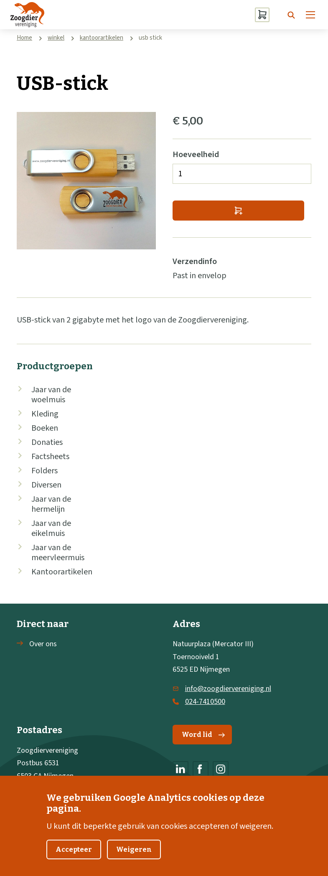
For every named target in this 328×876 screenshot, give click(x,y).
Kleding (44, 414)
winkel (56, 37)
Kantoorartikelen (61, 572)
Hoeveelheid (196, 154)
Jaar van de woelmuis (51, 395)
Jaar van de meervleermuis (57, 553)
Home (24, 37)
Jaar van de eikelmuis (51, 528)
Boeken (44, 428)
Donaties (47, 442)
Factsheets (50, 456)
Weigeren (134, 861)
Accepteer (74, 861)
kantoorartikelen (101, 37)
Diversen (46, 485)
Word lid (203, 735)
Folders (44, 471)
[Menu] (310, 15)
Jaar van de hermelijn (51, 504)
